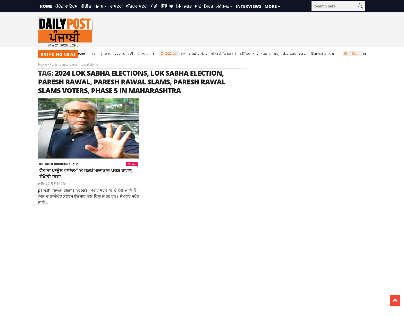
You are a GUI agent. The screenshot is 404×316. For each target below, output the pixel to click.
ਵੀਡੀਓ (86, 6)
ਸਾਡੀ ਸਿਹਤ (204, 6)
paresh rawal (64, 81)
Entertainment (63, 164)
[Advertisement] (202, 253)
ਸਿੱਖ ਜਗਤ (184, 6)
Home (46, 6)
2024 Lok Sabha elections (101, 73)
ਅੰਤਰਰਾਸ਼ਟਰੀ (137, 6)
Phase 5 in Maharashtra (136, 90)
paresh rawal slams (132, 81)
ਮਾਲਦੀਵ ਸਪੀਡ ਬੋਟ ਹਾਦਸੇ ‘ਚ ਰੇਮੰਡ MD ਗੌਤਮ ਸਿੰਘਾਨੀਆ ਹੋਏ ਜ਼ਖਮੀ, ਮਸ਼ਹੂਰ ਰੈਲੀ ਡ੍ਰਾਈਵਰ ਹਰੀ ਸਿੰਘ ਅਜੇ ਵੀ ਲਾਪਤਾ (250, 53)
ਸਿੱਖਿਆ (167, 6)
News (76, 164)
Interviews (248, 6)
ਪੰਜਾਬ (98, 6)
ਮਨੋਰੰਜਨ (222, 6)
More (270, 6)
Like (132, 164)
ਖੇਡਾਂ (154, 6)
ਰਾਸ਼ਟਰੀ (116, 6)
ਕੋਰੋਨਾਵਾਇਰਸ (66, 6)
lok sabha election (186, 73)
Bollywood (46, 164)
